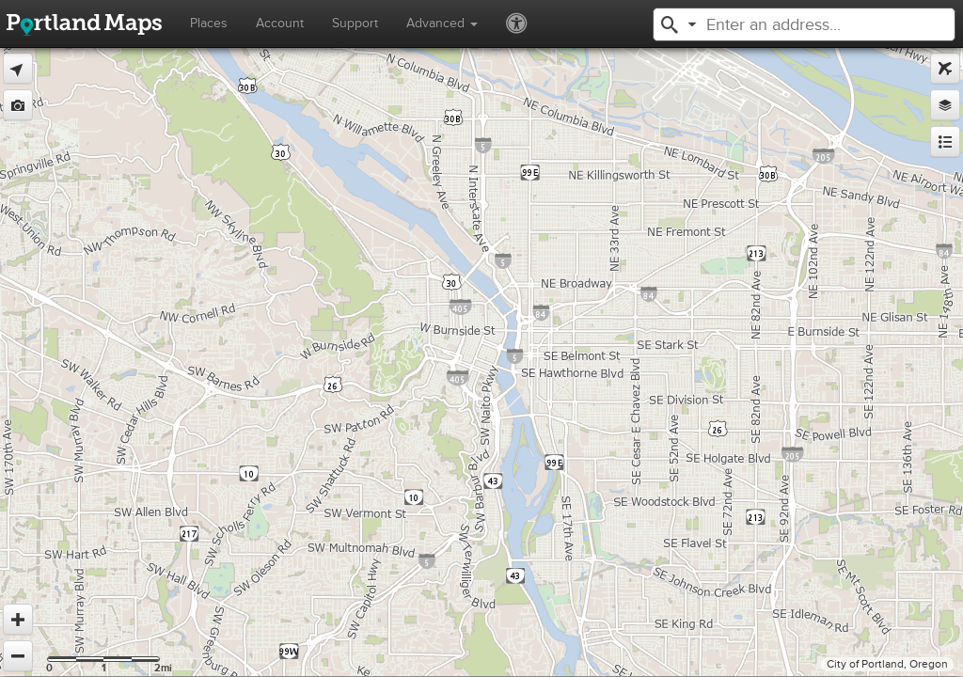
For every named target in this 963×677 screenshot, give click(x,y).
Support (355, 23)
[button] (669, 22)
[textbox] (810, 24)
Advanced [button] (442, 23)
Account (280, 23)
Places (209, 23)
